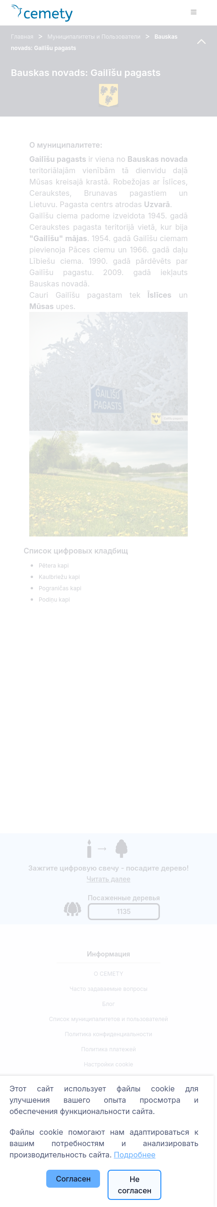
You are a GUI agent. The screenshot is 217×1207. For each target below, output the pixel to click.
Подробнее (134, 1154)
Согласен (73, 1178)
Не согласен (134, 1184)
